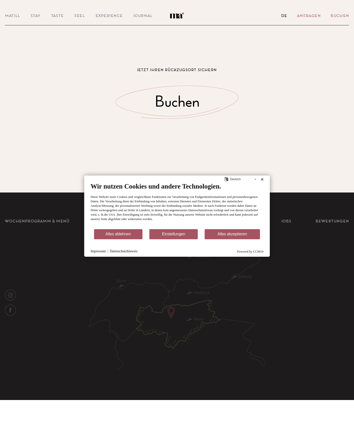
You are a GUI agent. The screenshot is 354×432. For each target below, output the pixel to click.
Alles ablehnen (118, 234)
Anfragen (309, 15)
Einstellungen (173, 234)
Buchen (340, 15)
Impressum (98, 251)
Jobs (286, 227)
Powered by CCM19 (250, 251)
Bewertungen (332, 227)
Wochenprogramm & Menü (37, 227)
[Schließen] (262, 179)
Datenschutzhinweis (124, 251)
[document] (177, 205)
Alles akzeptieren (232, 234)
